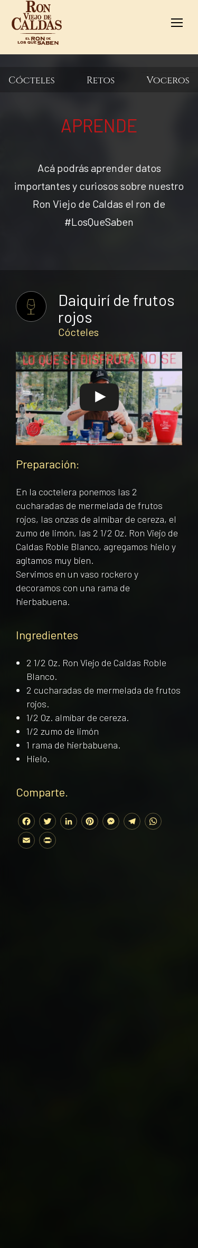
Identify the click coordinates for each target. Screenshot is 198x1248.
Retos (101, 80)
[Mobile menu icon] (176, 22)
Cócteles (31, 80)
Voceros (168, 80)
